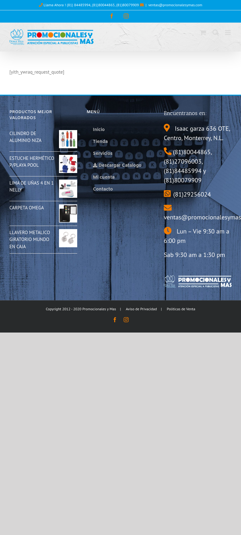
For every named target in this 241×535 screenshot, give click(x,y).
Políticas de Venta (181, 309)
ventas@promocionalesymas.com (175, 5)
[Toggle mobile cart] (203, 32)
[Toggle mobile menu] (228, 32)
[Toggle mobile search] (215, 32)
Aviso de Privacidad (141, 309)
